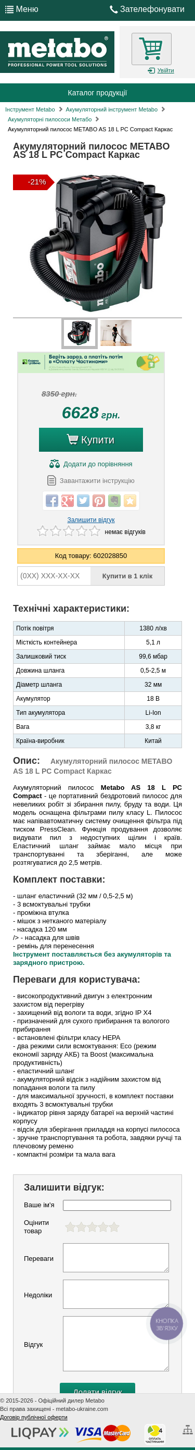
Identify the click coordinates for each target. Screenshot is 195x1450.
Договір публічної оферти (34, 1417)
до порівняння (90, 463)
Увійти (160, 71)
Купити (91, 437)
